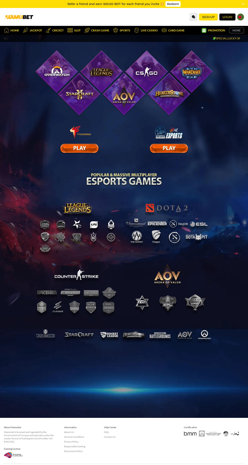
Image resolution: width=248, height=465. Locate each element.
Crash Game (97, 30)
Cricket (55, 30)
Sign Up (208, 17)
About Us (69, 432)
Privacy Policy (71, 441)
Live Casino (146, 30)
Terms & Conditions (74, 436)
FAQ (106, 432)
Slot (74, 30)
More (236, 30)
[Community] (193, 17)
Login (227, 17)
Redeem (173, 4)
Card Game (173, 30)
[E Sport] (79, 148)
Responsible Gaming (74, 446)
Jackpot (32, 30)
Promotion (213, 30)
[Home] (19, 17)
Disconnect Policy (73, 451)
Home (11, 30)
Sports (121, 30)
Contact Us (110, 436)
